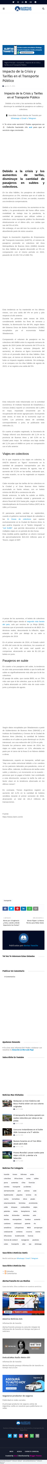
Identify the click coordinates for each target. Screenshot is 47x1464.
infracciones (18, 1178)
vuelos (6, 1199)
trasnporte (15, 1244)
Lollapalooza (19, 1228)
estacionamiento (9, 1203)
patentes (7, 1211)
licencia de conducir (11, 1240)
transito (6, 1174)
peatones (35, 1240)
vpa (30, 1244)
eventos (6, 1187)
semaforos (7, 1228)
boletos (6, 1219)
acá (30, 127)
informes (24, 1174)
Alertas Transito (30, 945)
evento (37, 1232)
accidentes (27, 1187)
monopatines (17, 1219)
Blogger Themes (36, 1456)
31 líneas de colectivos (19, 519)
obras (25, 1199)
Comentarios (11, 1273)
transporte (20, 63)
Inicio (11, 1451)
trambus (28, 1219)
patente (27, 1223)
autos (32, 1174)
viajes (35, 1207)
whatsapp (38, 1244)
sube (34, 1191)
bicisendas (15, 1215)
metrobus (26, 1215)
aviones (27, 1191)
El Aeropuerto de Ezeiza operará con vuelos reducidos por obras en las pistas (28, 1118)
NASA (29, 1228)
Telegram (32, 118)
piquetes (20, 1195)
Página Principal (9, 63)
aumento (37, 1219)
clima (23, 1183)
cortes (28, 1178)
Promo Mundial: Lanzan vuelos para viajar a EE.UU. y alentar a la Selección (28, 1155)
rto (35, 1223)
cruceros (29, 1232)
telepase (14, 1207)
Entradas (9, 1271)
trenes (15, 1174)
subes (6, 1244)
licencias (32, 1183)
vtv (36, 1195)
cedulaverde (8, 1232)
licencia (30, 1236)
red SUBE (7, 528)
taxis (34, 1211)
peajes (32, 1199)
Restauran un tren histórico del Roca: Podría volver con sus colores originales (28, 1104)
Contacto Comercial (32, 1451)
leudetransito (19, 1236)
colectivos (7, 1178)
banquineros (25, 1211)
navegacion (25, 1240)
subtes (36, 1178)
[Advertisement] (23, 27)
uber (23, 1244)
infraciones (8, 1236)
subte (6, 1207)
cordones (19, 1232)
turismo (28, 1195)
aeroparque (38, 1228)
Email (24, 118)
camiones (7, 1223)
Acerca (19, 1451)
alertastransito (9, 1191)
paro (19, 1191)
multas (6, 1215)
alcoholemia (33, 1203)
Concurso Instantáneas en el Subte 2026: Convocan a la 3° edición (28, 1131)
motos (15, 1211)
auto (34, 1215)
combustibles (25, 1207)
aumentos (14, 1183)
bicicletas (22, 1203)
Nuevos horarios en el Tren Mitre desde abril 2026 (27, 1142)
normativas (16, 1199)
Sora (15, 1456)
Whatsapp (15, 118)
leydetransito (8, 1195)
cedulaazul (18, 1223)
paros (6, 1183)
